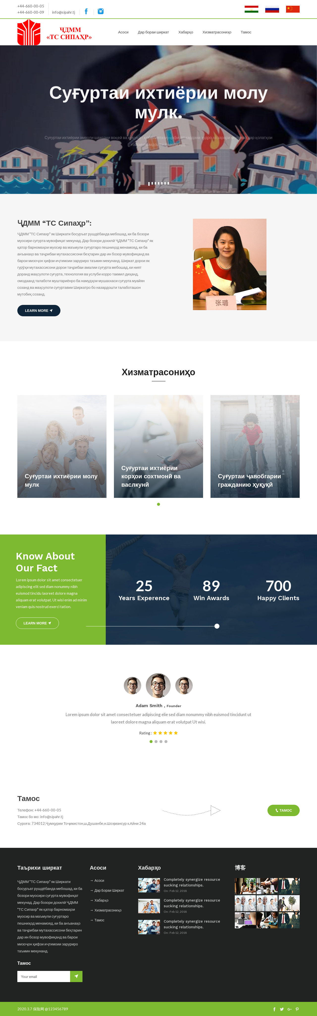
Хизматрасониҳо (217, 32)
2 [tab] (152, 183)
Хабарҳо (185, 32)
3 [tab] (155, 183)
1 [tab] (149, 184)
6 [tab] (165, 183)
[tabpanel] (158, 119)
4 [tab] (158, 183)
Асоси (123, 32)
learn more (39, 311)
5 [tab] (161, 183)
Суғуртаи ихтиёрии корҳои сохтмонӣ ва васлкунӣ (151, 476)
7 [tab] (168, 183)
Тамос (246, 32)
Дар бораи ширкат (153, 32)
